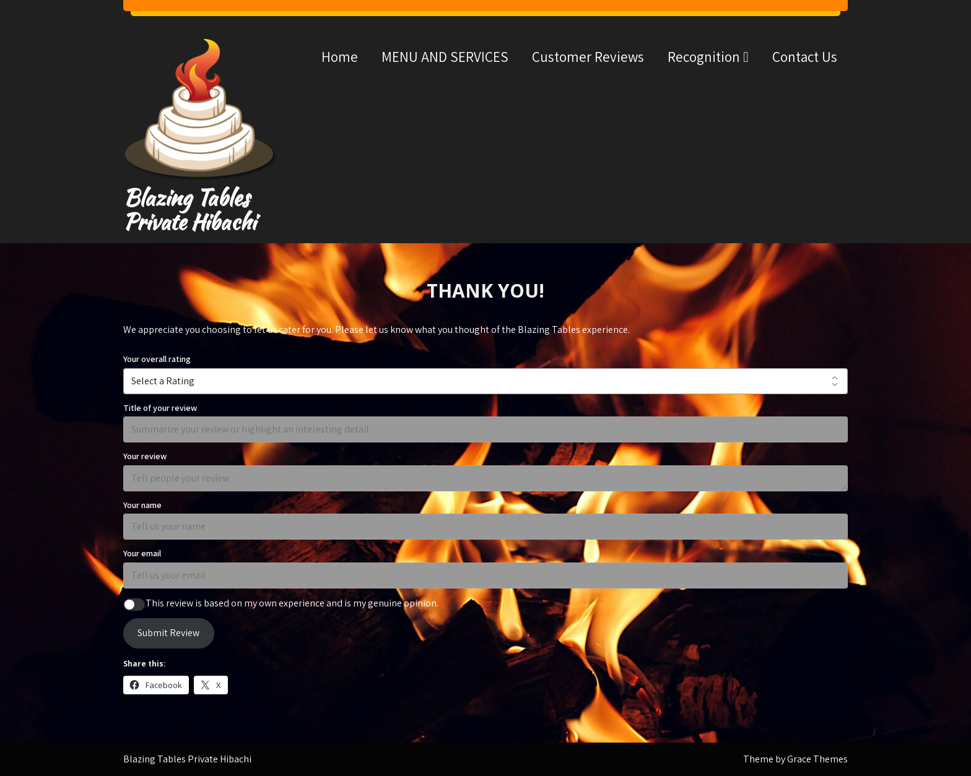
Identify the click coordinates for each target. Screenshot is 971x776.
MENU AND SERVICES (444, 56)
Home (339, 56)
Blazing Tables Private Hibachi (189, 210)
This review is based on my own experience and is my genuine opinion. (292, 603)
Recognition (704, 56)
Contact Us (804, 56)
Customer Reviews (588, 56)
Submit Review (168, 632)
